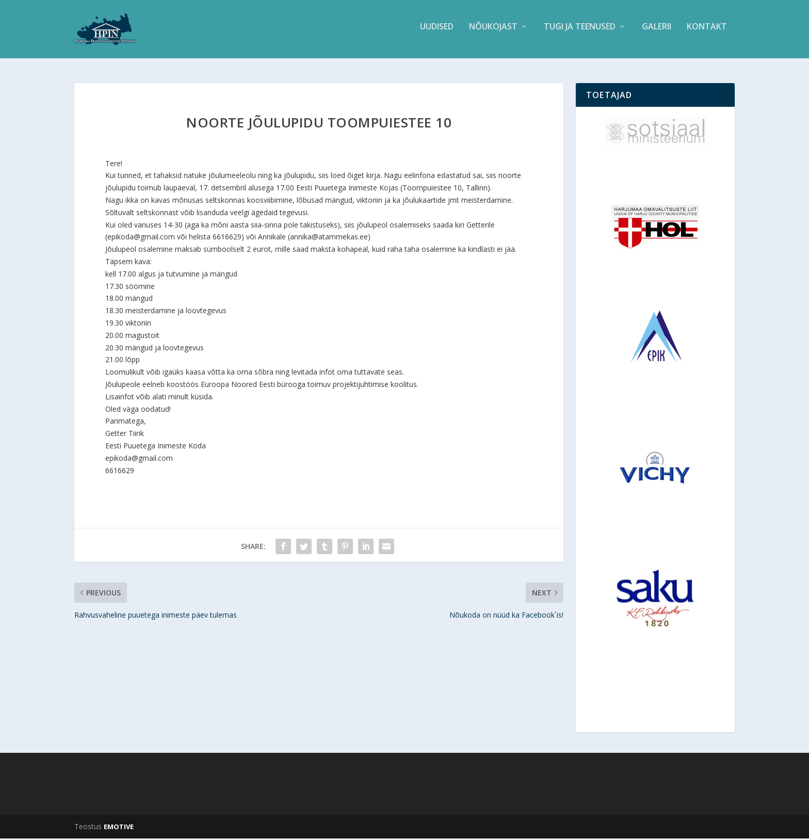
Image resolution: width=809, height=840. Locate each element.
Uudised (437, 33)
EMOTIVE (119, 828)
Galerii (656, 33)
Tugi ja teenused (580, 33)
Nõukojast (493, 33)
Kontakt (707, 33)
